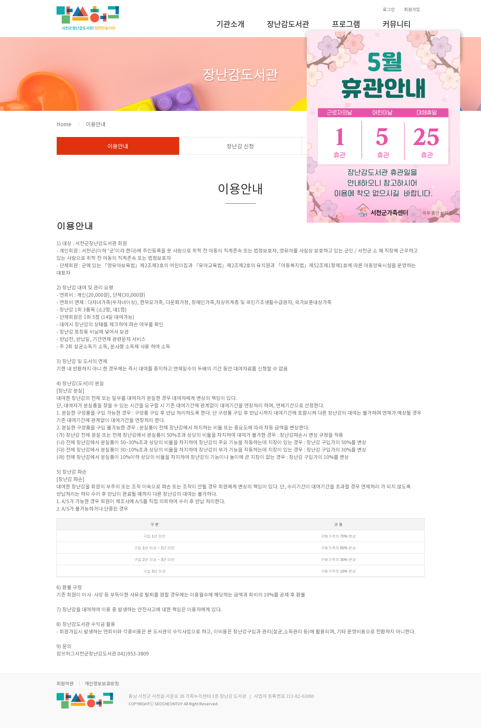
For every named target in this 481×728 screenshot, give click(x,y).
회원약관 (65, 683)
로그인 (389, 9)
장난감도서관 (288, 23)
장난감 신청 (240, 146)
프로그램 (346, 23)
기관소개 (230, 23)
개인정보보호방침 (102, 683)
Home (63, 124)
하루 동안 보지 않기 (439, 213)
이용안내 (96, 124)
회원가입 (412, 9)
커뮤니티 (397, 23)
